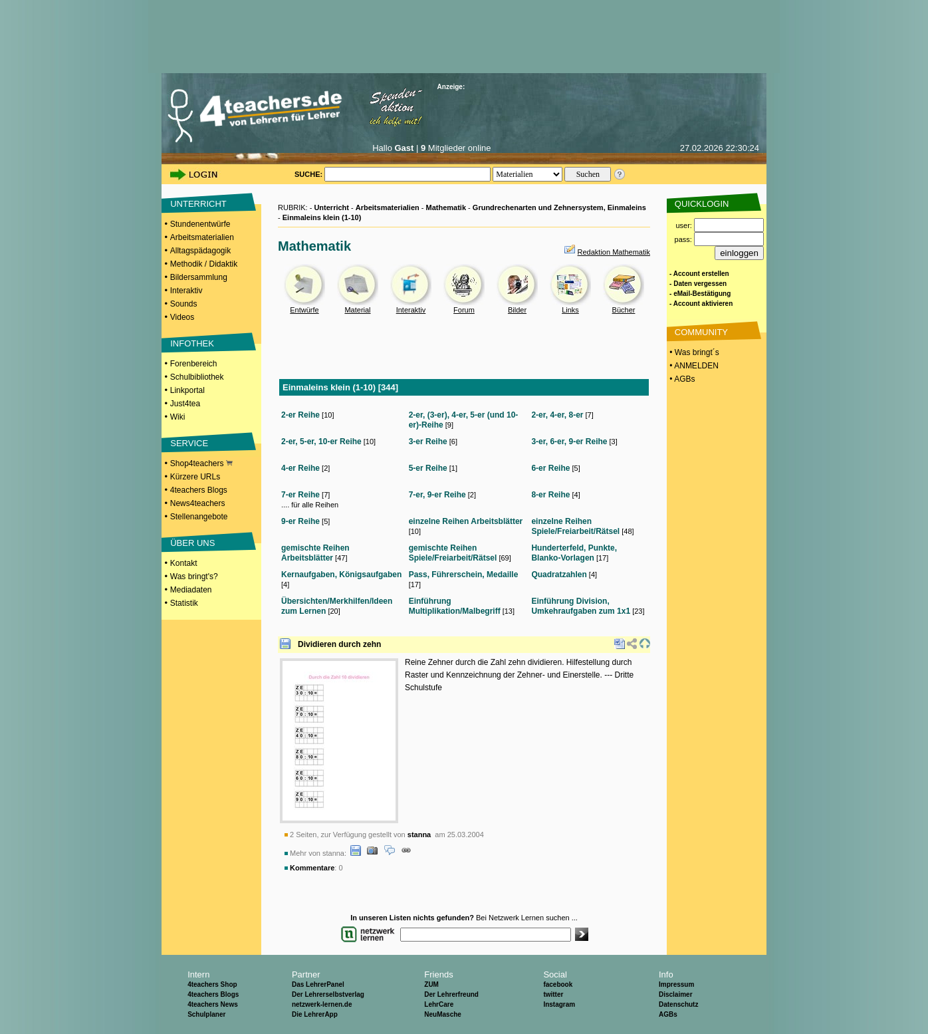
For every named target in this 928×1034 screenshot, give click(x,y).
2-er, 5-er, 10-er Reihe (321, 441)
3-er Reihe (428, 441)
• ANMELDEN (693, 365)
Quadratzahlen (558, 574)
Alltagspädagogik (200, 250)
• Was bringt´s (693, 352)
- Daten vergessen (698, 283)
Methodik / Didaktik (203, 264)
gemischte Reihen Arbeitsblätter (315, 553)
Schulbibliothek (197, 377)
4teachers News (212, 1004)
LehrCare (438, 1004)
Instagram (559, 1004)
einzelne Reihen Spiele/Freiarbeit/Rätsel (575, 526)
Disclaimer (676, 994)
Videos (182, 317)
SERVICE (189, 443)
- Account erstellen (699, 273)
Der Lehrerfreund (451, 994)
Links (570, 310)
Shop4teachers (201, 463)
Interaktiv (186, 290)
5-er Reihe (428, 468)
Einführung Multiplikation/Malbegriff (455, 606)
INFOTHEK (192, 343)
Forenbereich (193, 363)
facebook (557, 984)
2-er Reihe (300, 415)
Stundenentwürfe (200, 224)
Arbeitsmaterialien (202, 237)
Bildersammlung (198, 277)
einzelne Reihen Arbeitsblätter (466, 521)
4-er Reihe (300, 468)
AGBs (668, 1014)
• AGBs (681, 379)
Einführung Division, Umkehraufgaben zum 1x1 (580, 606)
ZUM (431, 984)
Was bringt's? (194, 576)
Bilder (517, 310)
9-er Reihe (300, 521)
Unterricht (331, 207)
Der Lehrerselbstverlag (328, 994)
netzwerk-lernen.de (322, 1004)
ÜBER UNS (192, 543)
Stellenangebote (199, 516)
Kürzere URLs (195, 476)
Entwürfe (304, 310)
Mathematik (446, 207)
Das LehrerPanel (318, 984)
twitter (553, 994)
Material (357, 310)
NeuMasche (442, 1014)
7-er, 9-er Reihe (437, 494)
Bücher (624, 310)
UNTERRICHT (198, 204)
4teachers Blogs (198, 490)
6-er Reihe (550, 468)
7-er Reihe (300, 494)
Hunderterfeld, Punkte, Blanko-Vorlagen (574, 553)
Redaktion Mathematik (614, 252)
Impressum (676, 984)
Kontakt (183, 563)
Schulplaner (206, 1014)
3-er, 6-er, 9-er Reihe (569, 441)
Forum (464, 310)
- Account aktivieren (701, 303)
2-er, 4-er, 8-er (557, 415)
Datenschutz (678, 1004)
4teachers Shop (212, 984)
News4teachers (197, 503)
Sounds (183, 304)
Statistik (184, 603)
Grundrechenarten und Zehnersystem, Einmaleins (559, 207)
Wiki (177, 417)
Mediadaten (191, 589)
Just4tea (185, 403)
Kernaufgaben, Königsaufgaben (341, 574)
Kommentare (312, 868)
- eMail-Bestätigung (700, 293)
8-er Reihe (550, 494)
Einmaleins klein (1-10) (322, 217)
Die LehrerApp (315, 1014)
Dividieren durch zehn (339, 644)
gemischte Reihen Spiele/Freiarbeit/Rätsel (453, 553)
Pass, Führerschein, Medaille (464, 574)
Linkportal (187, 390)
